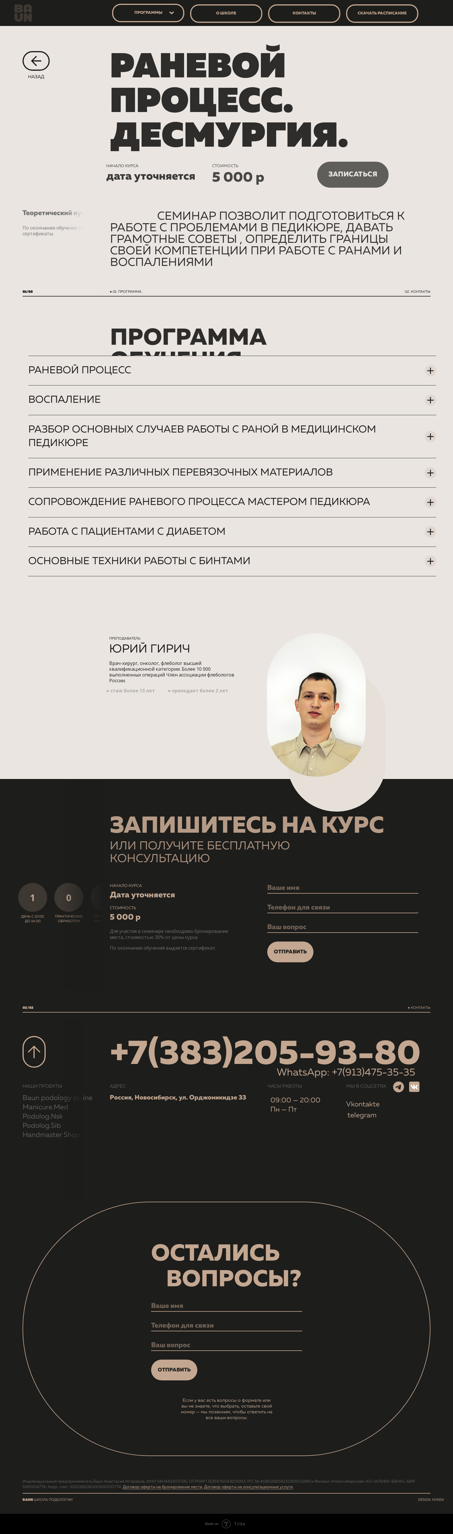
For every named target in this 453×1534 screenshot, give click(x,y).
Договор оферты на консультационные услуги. (249, 1487)
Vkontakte (363, 1104)
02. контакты (417, 292)
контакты (304, 13)
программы (148, 13)
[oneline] (342, 927)
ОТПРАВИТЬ (290, 952)
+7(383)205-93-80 (265, 1054)
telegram (362, 1115)
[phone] (342, 907)
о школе (226, 13)
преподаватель (124, 638)
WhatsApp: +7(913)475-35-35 (346, 1073)
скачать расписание (382, 13)
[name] (342, 888)
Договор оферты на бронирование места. (163, 1487)
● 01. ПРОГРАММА (126, 292)
